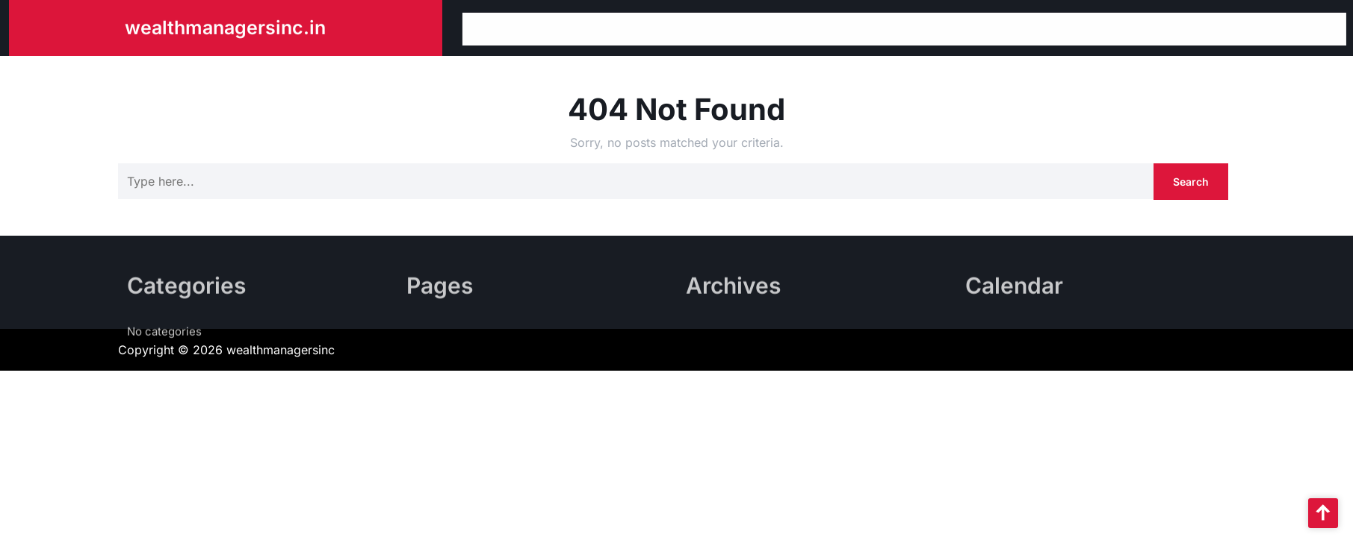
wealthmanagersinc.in (225, 26)
